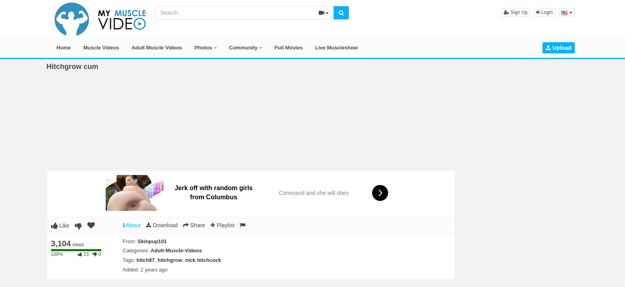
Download (161, 225)
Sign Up (516, 12)
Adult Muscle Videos (157, 48)
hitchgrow (170, 260)
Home (64, 48)
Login (544, 12)
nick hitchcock (203, 260)
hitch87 (145, 260)
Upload (558, 48)
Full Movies (288, 48)
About (132, 225)
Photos (206, 48)
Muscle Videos (101, 48)
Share (194, 225)
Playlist (222, 225)
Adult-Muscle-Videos (176, 251)
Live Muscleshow (336, 48)
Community (245, 48)
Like (60, 225)
